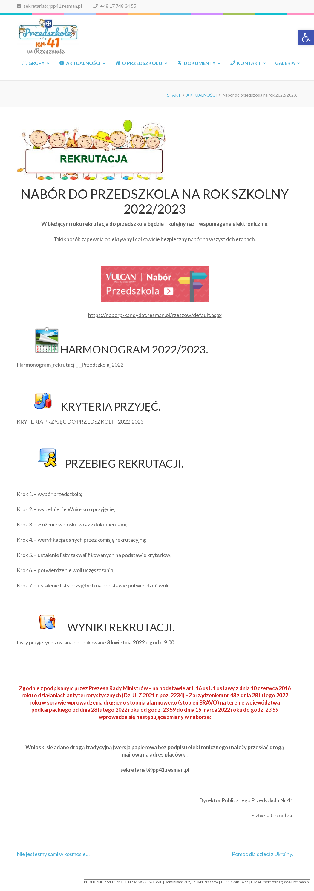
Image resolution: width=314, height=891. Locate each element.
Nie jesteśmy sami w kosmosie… (53, 854)
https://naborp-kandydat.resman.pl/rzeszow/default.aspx (155, 315)
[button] (306, 37)
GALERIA (285, 63)
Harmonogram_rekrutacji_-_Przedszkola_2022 (70, 364)
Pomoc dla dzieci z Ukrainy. (262, 854)
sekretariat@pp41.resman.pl (49, 6)
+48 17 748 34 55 (114, 6)
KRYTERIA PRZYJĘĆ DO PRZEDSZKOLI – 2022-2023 (80, 421)
